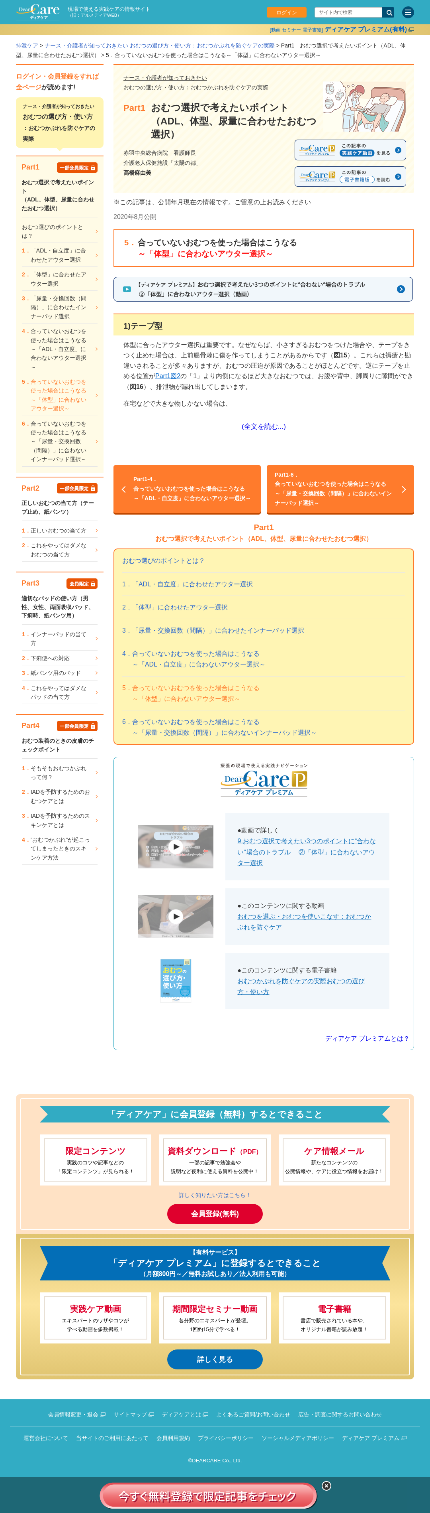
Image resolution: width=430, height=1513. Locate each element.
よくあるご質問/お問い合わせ (253, 1414)
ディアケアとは (181, 1414)
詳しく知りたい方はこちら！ (215, 1195)
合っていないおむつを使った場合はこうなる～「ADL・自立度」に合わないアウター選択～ (193, 488)
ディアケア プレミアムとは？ (367, 1038)
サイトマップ (130, 1414)
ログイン (286, 13)
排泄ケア (27, 45)
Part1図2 (167, 376)
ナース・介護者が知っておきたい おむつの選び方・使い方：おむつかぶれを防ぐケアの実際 (160, 45)
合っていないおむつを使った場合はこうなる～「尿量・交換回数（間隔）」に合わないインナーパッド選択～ (334, 488)
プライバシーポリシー (226, 1438)
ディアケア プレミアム (370, 1438)
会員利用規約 (173, 1438)
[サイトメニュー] (408, 12)
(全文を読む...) (264, 426)
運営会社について (45, 1438)
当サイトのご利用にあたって (112, 1438)
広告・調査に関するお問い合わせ (340, 1414)
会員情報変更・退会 (73, 1414)
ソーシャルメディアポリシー (298, 1438)
